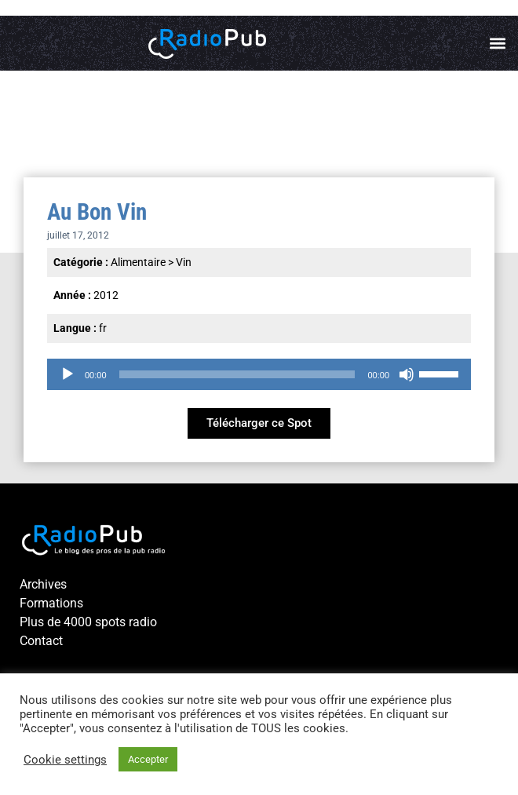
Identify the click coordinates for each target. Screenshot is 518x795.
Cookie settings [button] (65, 760)
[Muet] (406, 374)
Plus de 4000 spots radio (88, 621)
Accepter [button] (148, 759)
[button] (497, 44)
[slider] (237, 374)
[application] (259, 374)
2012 (106, 295)
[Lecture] (67, 374)
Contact (41, 640)
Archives (43, 584)
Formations (51, 603)
